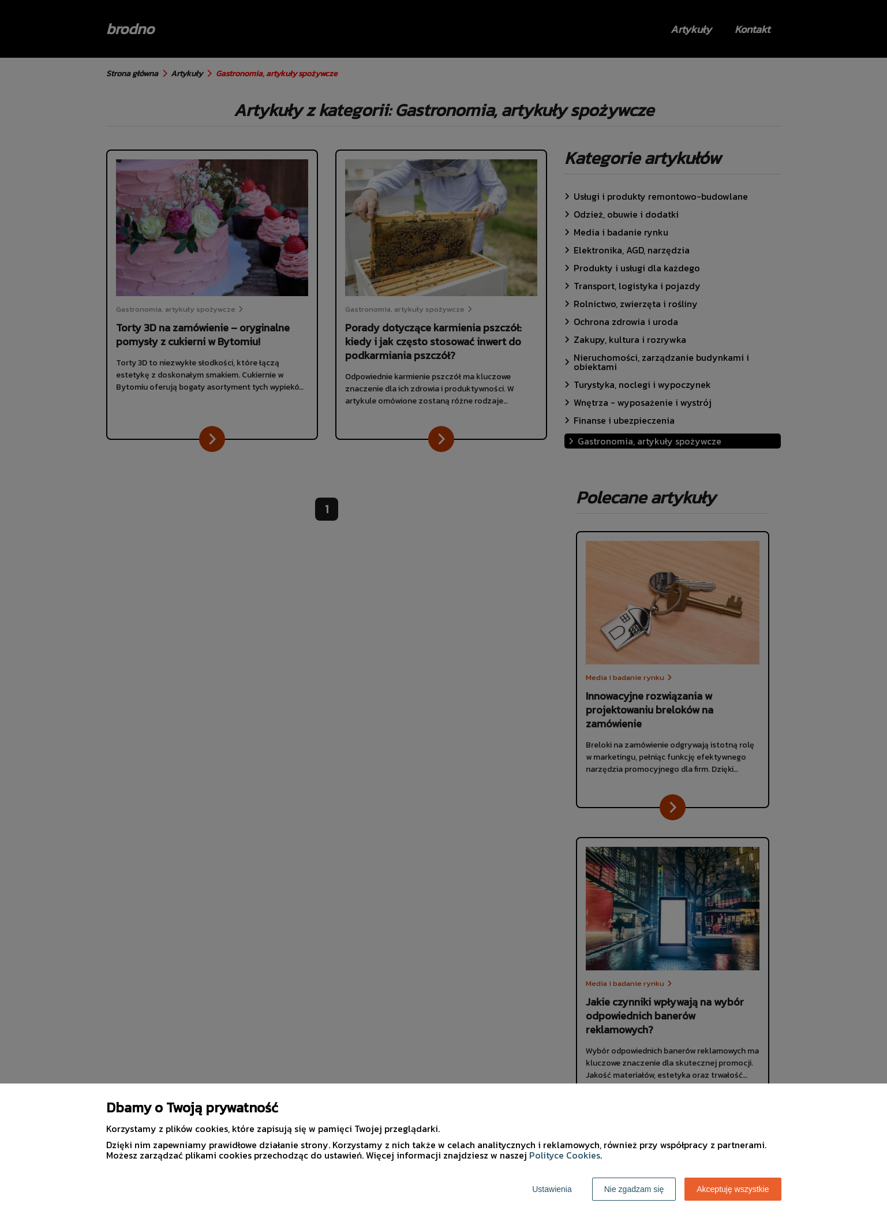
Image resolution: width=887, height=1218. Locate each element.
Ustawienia (551, 1189)
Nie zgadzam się (634, 1189)
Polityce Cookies (564, 1155)
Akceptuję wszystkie (733, 1189)
